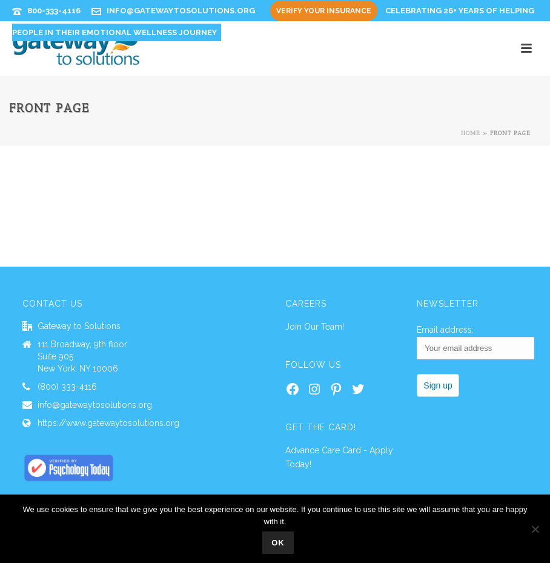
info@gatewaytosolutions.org (181, 10)
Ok (278, 542)
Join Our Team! (314, 326)
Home (470, 133)
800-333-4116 (54, 10)
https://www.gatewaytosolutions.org (108, 423)
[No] (535, 529)
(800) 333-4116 (67, 386)
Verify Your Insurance (323, 11)
